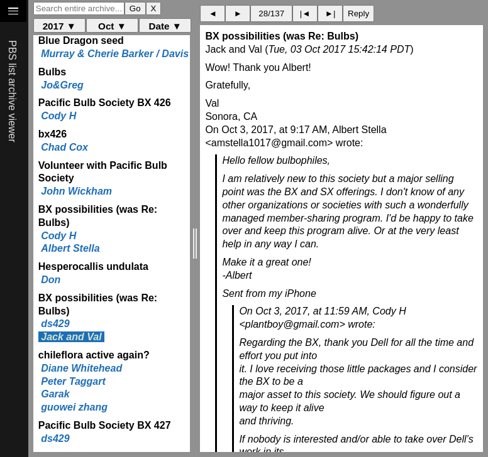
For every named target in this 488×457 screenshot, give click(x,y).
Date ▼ (165, 26)
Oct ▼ (112, 26)
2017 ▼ (59, 26)
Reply (358, 13)
